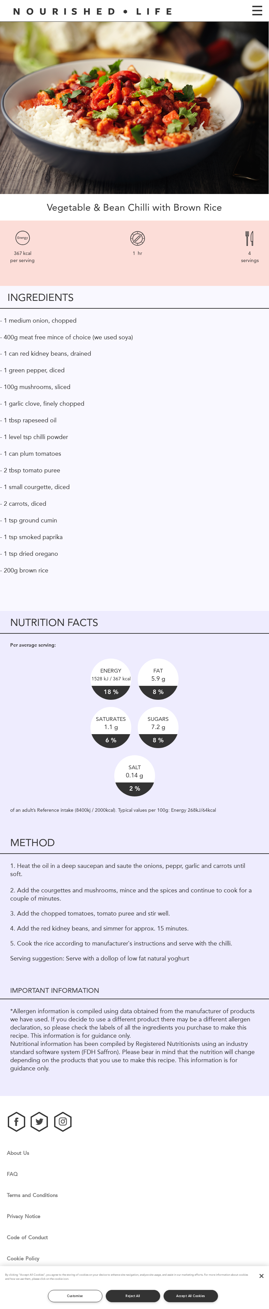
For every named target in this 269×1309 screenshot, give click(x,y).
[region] (134, 1287)
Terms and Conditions (32, 1195)
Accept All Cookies (190, 1296)
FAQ (12, 1174)
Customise (75, 1296)
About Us (18, 1153)
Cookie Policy (23, 1258)
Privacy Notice (23, 1216)
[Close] (261, 1275)
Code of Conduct (27, 1237)
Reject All (132, 1296)
